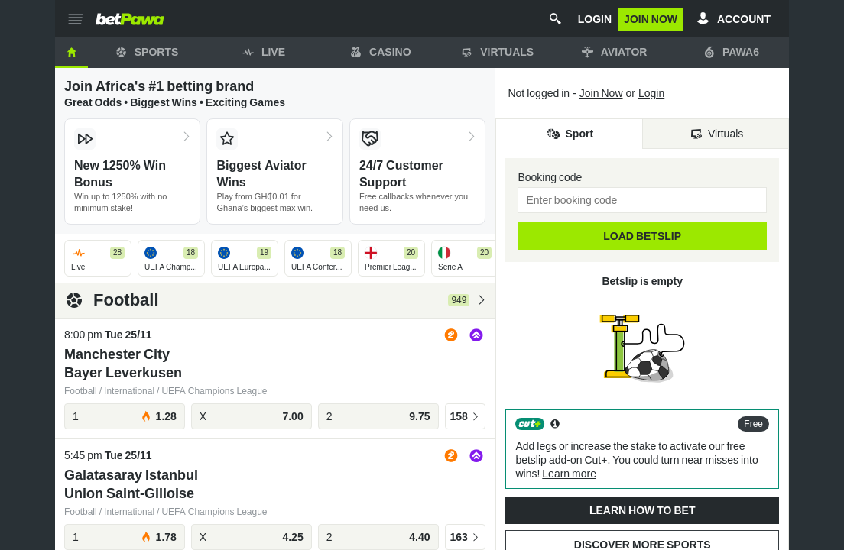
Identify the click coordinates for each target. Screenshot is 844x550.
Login (651, 93)
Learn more (569, 473)
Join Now (601, 93)
